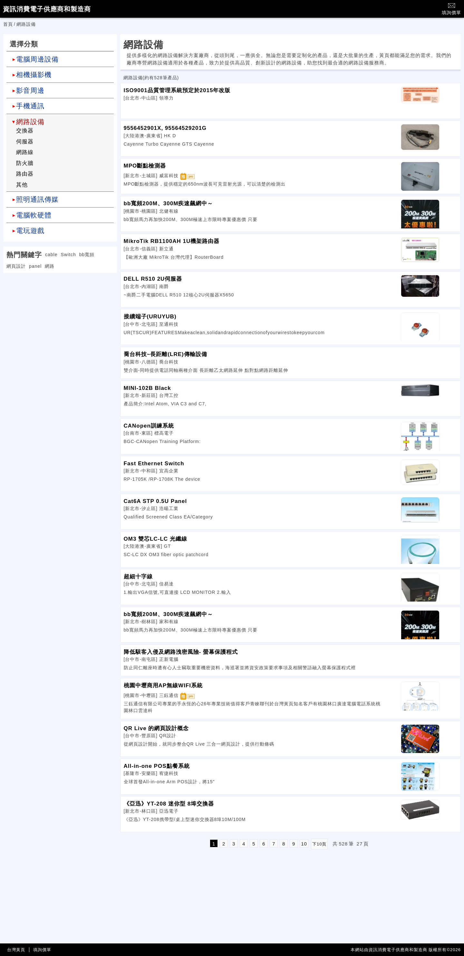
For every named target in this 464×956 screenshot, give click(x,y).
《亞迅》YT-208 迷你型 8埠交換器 (169, 804)
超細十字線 (138, 577)
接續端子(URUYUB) (150, 317)
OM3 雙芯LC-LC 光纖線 (155, 539)
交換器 (25, 131)
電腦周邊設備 (37, 59)
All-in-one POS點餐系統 (157, 766)
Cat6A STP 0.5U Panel (155, 501)
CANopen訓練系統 (149, 426)
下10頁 (319, 844)
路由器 (25, 174)
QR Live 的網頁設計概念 (156, 728)
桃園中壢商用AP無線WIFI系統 (163, 685)
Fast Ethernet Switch (154, 463)
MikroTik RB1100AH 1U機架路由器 (172, 241)
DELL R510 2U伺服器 (153, 279)
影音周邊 (30, 90)
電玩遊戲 (30, 230)
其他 (22, 185)
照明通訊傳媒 (37, 199)
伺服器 (25, 142)
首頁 (8, 24)
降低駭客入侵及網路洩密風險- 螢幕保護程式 (181, 652)
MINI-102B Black (147, 388)
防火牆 (25, 163)
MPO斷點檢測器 (145, 166)
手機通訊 (30, 106)
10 (304, 843)
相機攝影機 (34, 74)
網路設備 (30, 121)
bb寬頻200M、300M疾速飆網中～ (168, 203)
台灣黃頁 (16, 949)
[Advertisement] (60, 318)
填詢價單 (451, 8)
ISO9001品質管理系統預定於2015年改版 (177, 90)
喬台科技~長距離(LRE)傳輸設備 (165, 354)
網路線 (25, 152)
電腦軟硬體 (34, 215)
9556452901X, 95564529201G (165, 128)
